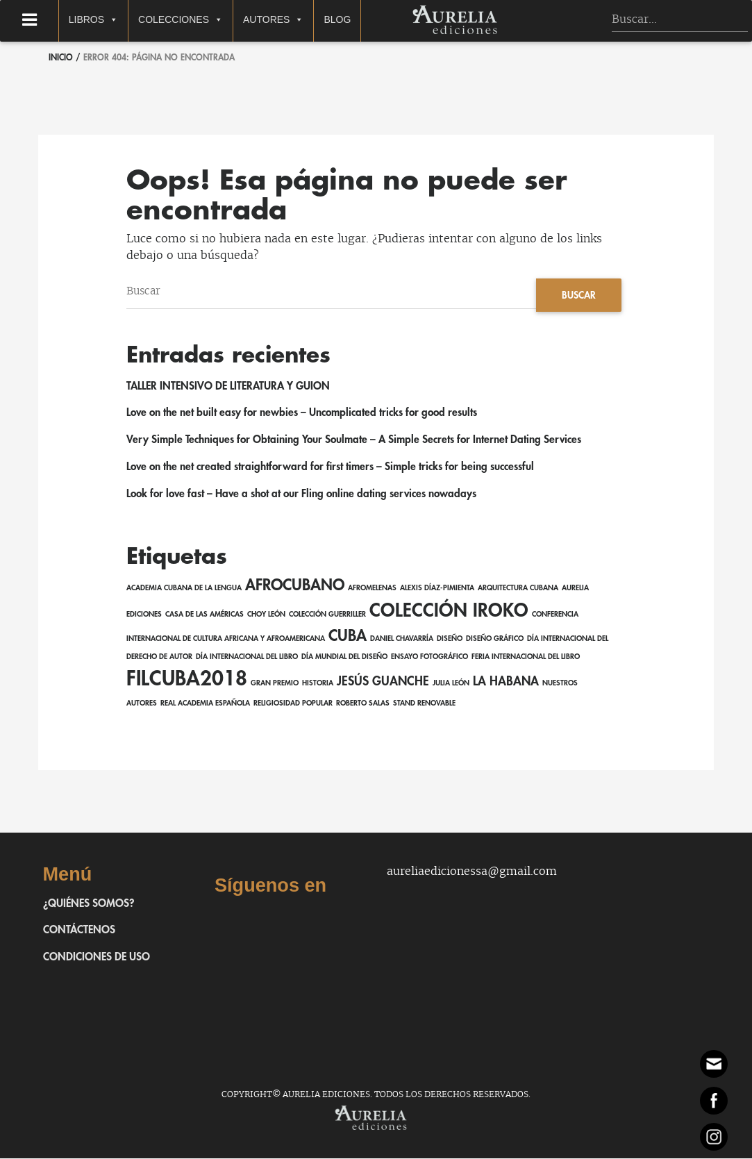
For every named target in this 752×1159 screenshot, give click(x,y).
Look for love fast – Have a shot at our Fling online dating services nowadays (305, 494)
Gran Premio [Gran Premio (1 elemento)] (275, 684)
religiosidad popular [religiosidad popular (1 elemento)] (293, 704)
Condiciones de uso (97, 957)
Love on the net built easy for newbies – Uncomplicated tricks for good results (305, 413)
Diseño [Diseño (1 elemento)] (449, 639)
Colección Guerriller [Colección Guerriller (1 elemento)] (327, 615)
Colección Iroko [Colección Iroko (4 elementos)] (448, 611)
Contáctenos (79, 931)
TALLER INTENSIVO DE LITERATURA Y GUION (229, 386)
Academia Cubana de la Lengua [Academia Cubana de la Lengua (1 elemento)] (184, 588)
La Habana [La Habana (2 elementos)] (506, 682)
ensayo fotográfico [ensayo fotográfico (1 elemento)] (429, 657)
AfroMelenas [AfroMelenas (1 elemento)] (372, 588)
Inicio (61, 57)
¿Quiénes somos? (90, 904)
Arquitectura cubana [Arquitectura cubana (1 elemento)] (518, 588)
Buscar (578, 295)
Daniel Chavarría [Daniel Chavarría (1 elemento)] (401, 639)
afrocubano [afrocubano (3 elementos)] (294, 586)
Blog (358, 19)
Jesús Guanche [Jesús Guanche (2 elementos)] (383, 682)
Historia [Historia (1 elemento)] (317, 684)
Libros (115, 20)
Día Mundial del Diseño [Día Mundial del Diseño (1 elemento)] (344, 657)
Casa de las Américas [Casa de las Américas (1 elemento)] (204, 615)
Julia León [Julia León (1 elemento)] (451, 684)
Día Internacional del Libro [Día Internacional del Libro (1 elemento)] (247, 657)
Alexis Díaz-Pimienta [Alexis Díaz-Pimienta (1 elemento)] (437, 588)
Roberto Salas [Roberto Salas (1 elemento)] (363, 704)
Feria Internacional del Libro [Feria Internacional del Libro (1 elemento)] (525, 657)
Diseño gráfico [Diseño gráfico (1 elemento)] (495, 639)
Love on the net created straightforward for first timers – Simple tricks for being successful (333, 467)
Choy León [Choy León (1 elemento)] (266, 615)
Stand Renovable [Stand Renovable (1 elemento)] (424, 704)
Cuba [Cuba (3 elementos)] (347, 636)
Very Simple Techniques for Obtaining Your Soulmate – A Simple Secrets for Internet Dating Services (356, 440)
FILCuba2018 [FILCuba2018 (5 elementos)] (186, 680)
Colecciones (202, 20)
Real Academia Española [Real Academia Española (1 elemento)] (205, 704)
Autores (295, 20)
